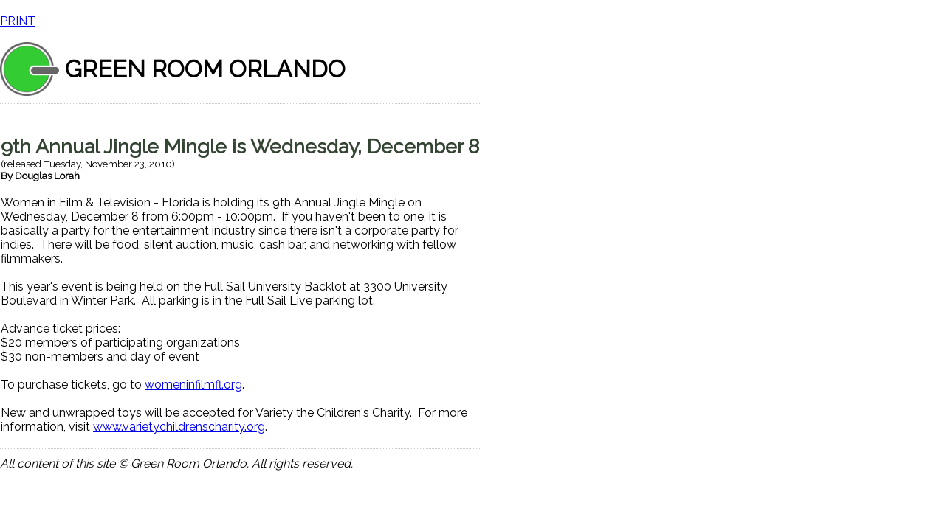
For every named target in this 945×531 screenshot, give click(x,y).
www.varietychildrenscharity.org (179, 427)
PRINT (17, 21)
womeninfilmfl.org (193, 385)
